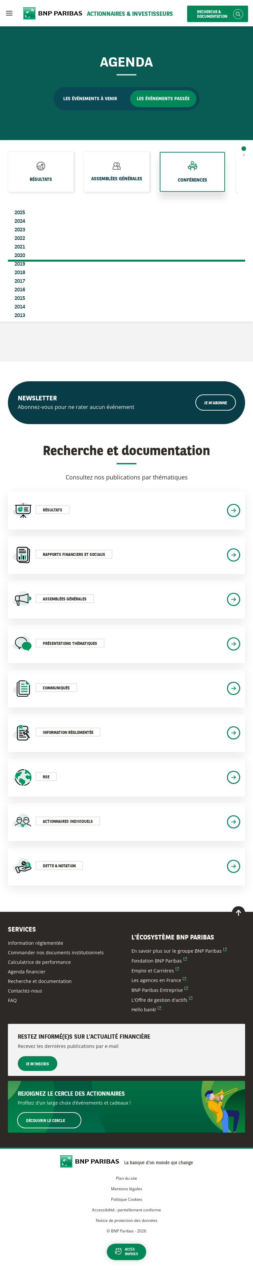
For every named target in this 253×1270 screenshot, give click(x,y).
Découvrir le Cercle (53, 1120)
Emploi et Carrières (155, 970)
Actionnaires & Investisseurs (130, 14)
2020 (19, 255)
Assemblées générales (116, 179)
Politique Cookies (126, 1199)
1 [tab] (243, 148)
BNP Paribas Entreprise (159, 990)
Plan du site (126, 1178)
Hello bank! (146, 1009)
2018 (19, 272)
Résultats (41, 179)
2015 (19, 298)
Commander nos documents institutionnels (56, 952)
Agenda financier (26, 971)
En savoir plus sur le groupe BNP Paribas (179, 951)
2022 (19, 238)
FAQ (12, 1000)
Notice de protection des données (126, 1220)
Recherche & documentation (212, 14)
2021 (19, 247)
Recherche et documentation (40, 981)
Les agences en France (158, 980)
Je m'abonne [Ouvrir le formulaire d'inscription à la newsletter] (215, 403)
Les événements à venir (90, 99)
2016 (19, 290)
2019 (19, 264)
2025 (19, 213)
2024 (19, 221)
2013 (19, 315)
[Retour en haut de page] (238, 912)
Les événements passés (163, 99)
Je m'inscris (37, 1064)
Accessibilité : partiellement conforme (126, 1210)
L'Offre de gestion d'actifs (161, 1000)
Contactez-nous (25, 991)
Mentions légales (126, 1189)
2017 (19, 281)
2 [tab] (243, 155)
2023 (19, 230)
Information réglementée (35, 943)
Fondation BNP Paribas (159, 961)
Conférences (192, 180)
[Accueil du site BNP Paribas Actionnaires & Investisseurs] (92, 1162)
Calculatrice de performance (39, 962)
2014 (19, 307)
